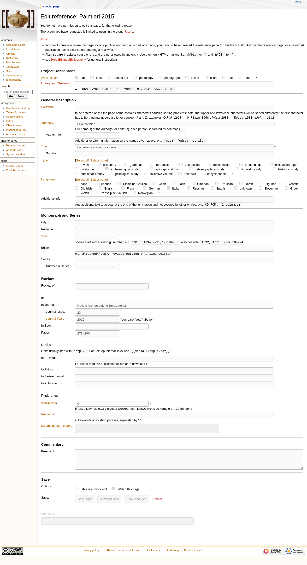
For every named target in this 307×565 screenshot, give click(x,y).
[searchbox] (79, 430)
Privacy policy (91, 555)
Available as (49, 78)
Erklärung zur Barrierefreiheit (184, 555)
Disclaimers (153, 555)
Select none (98, 161)
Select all (82, 161)
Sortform (47, 107)
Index (9, 121)
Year (44, 237)
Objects (10, 53)
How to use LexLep (18, 108)
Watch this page (129, 495)
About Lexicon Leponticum (122, 555)
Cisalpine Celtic (15, 44)
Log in (298, 1)
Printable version (16, 170)
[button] (157, 505)
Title (44, 147)
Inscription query (16, 129)
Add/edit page (14, 150)
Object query (14, 125)
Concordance (14, 75)
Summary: (48, 519)
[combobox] (147, 430)
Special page (51, 6)
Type (44, 161)
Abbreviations (14, 116)
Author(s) (47, 124)
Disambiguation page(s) (57, 428)
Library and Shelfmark (56, 83)
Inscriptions (13, 49)
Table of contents (16, 112)
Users (129, 31)
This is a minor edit (94, 495)
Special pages (14, 165)
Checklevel (48, 405)
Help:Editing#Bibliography (68, 60)
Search (5, 86)
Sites (9, 71)
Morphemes (13, 62)
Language (48, 180)
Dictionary (12, 58)
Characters (12, 66)
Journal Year (54, 320)
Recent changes (16, 145)
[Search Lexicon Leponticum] (18, 92)
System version (15, 154)
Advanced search (16, 134)
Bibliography (13, 79)
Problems (47, 416)
